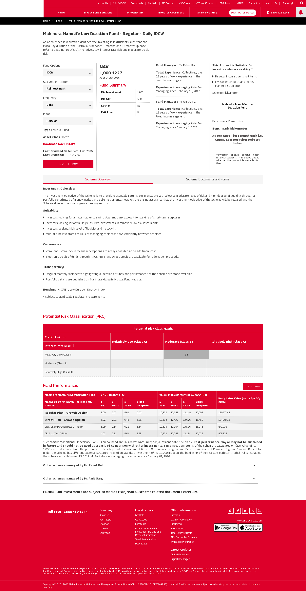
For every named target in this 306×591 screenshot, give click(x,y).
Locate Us (140, 524)
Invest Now (68, 164)
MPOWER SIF (135, 12)
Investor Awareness (171, 12)
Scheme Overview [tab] (98, 180)
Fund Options (51, 66)
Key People (105, 519)
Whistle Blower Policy (182, 541)
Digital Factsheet (180, 554)
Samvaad (105, 533)
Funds (58, 21)
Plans (46, 114)
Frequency (49, 98)
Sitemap (175, 515)
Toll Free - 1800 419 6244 (67, 512)
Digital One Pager (180, 559)
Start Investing (207, 12)
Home (61, 12)
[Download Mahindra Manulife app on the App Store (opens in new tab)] (250, 528)
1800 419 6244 (278, 13)
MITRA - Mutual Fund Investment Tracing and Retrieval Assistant (148, 532)
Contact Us (141, 519)
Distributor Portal (242, 12)
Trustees (104, 528)
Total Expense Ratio (181, 533)
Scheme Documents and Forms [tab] (208, 180)
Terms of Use (178, 528)
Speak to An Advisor (146, 539)
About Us (104, 515)
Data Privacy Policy (181, 519)
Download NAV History (59, 144)
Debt (69, 21)
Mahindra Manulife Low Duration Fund (99, 21)
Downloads (141, 543)
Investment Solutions (98, 12)
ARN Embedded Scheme (184, 537)
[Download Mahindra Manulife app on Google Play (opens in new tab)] (226, 528)
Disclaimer (176, 524)
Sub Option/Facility (55, 82)
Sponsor (104, 524)
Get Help (139, 515)
